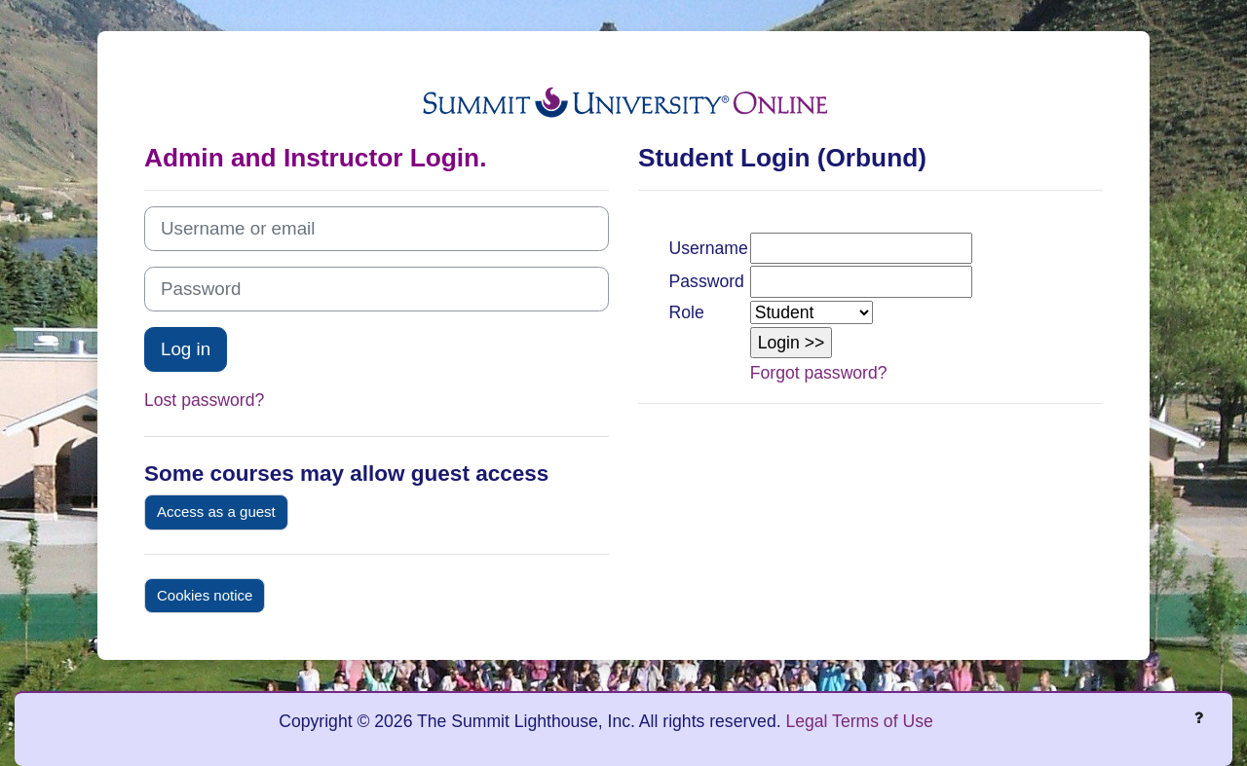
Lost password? (204, 400)
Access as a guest (216, 511)
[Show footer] (1198, 717)
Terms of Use (882, 721)
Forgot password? (819, 373)
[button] (791, 342)
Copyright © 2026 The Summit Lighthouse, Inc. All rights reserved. (532, 721)
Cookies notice (204, 595)
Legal (806, 721)
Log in (185, 349)
